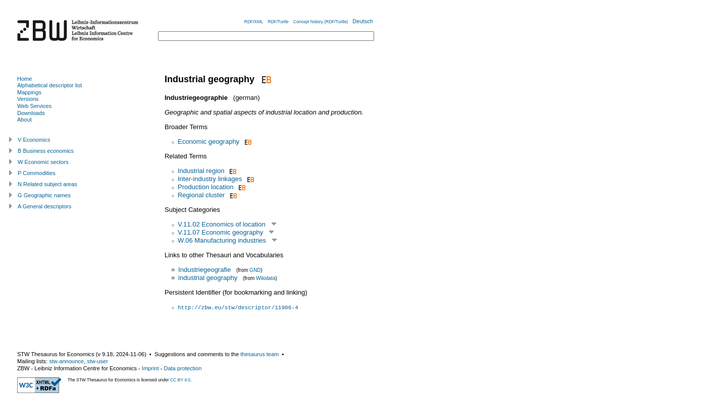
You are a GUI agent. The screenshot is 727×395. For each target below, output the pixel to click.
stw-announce (66, 361)
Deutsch (362, 21)
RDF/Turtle (278, 21)
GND (255, 270)
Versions (27, 99)
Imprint (150, 368)
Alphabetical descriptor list (49, 85)
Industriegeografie (204, 269)
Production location (206, 187)
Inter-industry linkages (210, 179)
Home (24, 79)
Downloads (31, 113)
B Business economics (46, 151)
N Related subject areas (47, 184)
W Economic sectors (43, 162)
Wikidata (265, 278)
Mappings (29, 92)
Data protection (182, 368)
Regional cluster (201, 195)
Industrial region (201, 171)
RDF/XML (253, 21)
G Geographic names (44, 195)
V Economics (34, 140)
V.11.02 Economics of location (222, 224)
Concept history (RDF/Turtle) (320, 21)
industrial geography (207, 277)
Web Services (34, 106)
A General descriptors (44, 206)
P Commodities (37, 173)
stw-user (97, 361)
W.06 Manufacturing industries (222, 240)
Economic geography (208, 141)
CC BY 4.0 (180, 379)
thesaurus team (259, 354)
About (24, 120)
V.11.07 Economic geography (220, 232)
